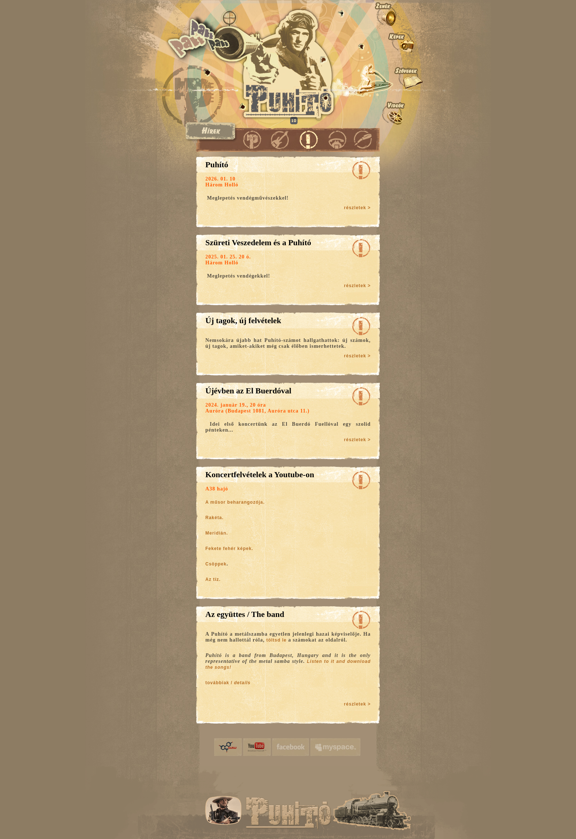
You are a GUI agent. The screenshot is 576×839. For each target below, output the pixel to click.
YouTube (257, 747)
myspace (335, 747)
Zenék (398, 13)
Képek (398, 41)
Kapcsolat (335, 139)
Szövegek (398, 77)
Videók (398, 112)
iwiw (228, 747)
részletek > (357, 207)
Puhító (252, 139)
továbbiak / (228, 682)
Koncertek (280, 139)
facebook (290, 747)
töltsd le (276, 640)
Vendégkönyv (362, 139)
